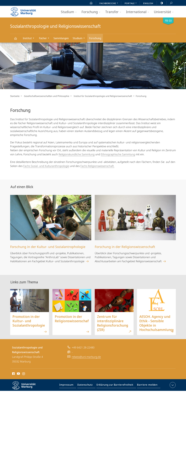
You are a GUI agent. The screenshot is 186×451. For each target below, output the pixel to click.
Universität (164, 12)
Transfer (114, 12)
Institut (29, 38)
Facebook (13, 374)
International (138, 12)
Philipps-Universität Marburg (26, 388)
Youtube (18, 374)
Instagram (24, 374)
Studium (69, 12)
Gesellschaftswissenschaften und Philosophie (45, 96)
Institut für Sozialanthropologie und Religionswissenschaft (101, 96)
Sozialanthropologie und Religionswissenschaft (17, 40)
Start (89, 3)
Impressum (69, 385)
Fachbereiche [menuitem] (110, 3)
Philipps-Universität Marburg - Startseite (25, 11)
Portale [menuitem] (131, 3)
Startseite (14, 96)
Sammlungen (61, 38)
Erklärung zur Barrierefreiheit (115, 385)
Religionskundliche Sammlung (77, 154)
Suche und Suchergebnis (170, 3)
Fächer (45, 38)
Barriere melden (146, 385)
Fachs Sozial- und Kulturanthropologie (46, 166)
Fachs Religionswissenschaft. (97, 166)
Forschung (92, 12)
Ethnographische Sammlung (118, 154)
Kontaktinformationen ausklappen (172, 385)
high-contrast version (160, 3)
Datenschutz (87, 385)
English (148, 3)
